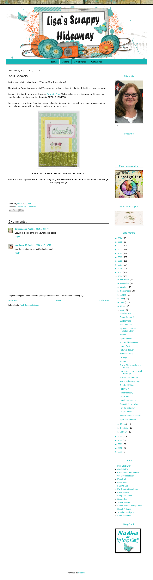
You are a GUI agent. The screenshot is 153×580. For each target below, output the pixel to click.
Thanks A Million (127, 385)
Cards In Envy (53, 94)
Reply (17, 237)
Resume (65, 62)
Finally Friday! (126, 412)
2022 (120, 246)
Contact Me (96, 62)
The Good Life (126, 325)
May (122, 306)
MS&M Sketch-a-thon (129, 377)
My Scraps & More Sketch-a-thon (128, 329)
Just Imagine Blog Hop (129, 381)
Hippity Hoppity (126, 393)
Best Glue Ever (124, 466)
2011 (120, 444)
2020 (120, 253)
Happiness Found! (128, 400)
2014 (120, 276)
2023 (120, 242)
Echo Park (32, 207)
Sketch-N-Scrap (124, 509)
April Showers (126, 338)
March (123, 424)
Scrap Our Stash (124, 496)
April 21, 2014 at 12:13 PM (39, 245)
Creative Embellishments (128, 472)
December (125, 279)
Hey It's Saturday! (127, 408)
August (123, 295)
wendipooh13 (21, 245)
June (122, 302)
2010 (120, 448)
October (124, 287)
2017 (120, 265)
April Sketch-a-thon (128, 419)
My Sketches (80, 62)
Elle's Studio (122, 482)
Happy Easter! (126, 346)
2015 (120, 272)
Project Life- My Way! (129, 404)
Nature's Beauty (127, 350)
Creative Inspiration (125, 476)
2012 (120, 440)
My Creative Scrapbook (127, 489)
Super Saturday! (127, 317)
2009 (120, 452)
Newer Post (13, 300)
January (124, 432)
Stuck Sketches (124, 516)
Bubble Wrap (125, 321)
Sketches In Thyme (125, 512)
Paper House (123, 492)
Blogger (81, 573)
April (122, 310)
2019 (120, 257)
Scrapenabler (21, 229)
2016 (120, 268)
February (124, 428)
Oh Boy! (123, 357)
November (125, 283)
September (125, 291)
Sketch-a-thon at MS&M (130, 415)
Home (54, 62)
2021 (120, 249)
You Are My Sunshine (129, 342)
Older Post (104, 300)
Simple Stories (123, 502)
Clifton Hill (124, 396)
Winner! (123, 335)
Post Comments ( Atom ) (30, 305)
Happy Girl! (125, 389)
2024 (120, 238)
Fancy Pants (122, 486)
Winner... (123, 361)
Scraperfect (122, 499)
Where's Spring (126, 354)
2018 (120, 261)
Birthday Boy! (125, 313)
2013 (120, 436)
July (122, 298)
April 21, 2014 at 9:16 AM (39, 229)
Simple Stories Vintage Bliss (129, 506)
